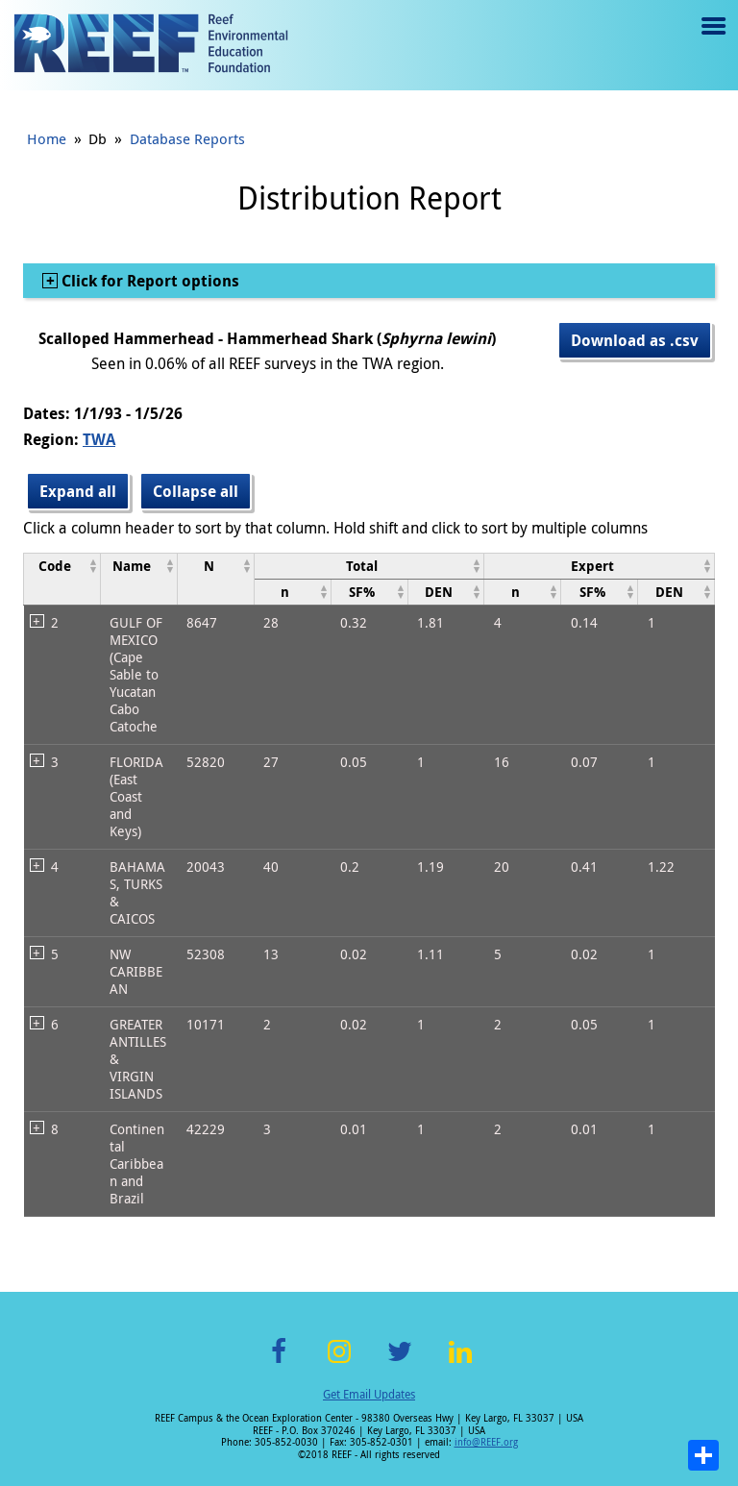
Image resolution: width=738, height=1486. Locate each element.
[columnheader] (62, 579)
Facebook (278, 1362)
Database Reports (187, 138)
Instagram (339, 1362)
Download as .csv (635, 340)
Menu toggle (711, 39)
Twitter (399, 1362)
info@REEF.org (486, 1442)
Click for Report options (148, 280)
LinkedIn (460, 1362)
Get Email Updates (369, 1393)
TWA (99, 439)
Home (46, 138)
